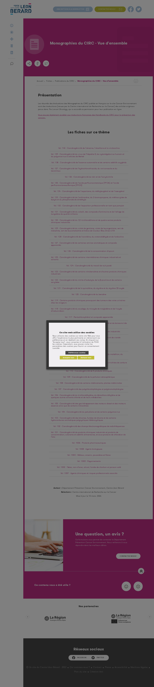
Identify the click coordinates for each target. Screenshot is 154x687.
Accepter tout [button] (68, 358)
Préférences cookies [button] (76, 353)
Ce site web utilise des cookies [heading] (77, 332)
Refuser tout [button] (86, 358)
